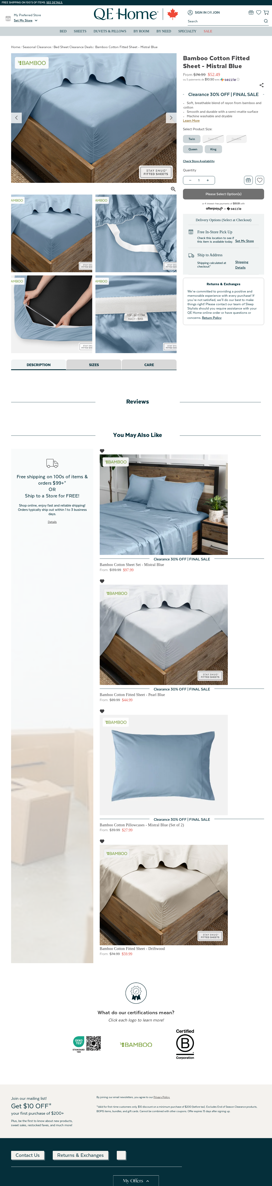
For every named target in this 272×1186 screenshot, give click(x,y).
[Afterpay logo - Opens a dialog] (214, 208)
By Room (141, 31)
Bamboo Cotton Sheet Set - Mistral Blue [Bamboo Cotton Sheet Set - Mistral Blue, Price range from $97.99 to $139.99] (132, 565)
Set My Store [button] (244, 241)
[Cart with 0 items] (266, 12)
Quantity (189, 170)
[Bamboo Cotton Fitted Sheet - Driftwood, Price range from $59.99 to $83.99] (182, 895)
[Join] (216, 12)
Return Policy (212, 317)
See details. (54, 2)
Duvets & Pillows (110, 31)
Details (52, 522)
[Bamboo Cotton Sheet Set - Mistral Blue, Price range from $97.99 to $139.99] (182, 504)
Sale (208, 31)
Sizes (94, 365)
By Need (163, 31)
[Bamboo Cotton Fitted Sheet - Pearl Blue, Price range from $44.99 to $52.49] (182, 635)
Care (149, 365)
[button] (26, 20)
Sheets (80, 31)
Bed (63, 31)
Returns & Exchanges (80, 1155)
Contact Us (28, 1155)
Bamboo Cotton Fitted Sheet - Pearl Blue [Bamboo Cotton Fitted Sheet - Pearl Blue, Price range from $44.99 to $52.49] (132, 695)
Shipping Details (241, 264)
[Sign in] (197, 12)
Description (38, 365)
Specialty (187, 31)
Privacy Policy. (162, 1097)
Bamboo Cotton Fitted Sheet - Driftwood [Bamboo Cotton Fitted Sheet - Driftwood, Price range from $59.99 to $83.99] (132, 949)
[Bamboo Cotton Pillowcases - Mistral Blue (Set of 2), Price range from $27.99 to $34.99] (182, 765)
